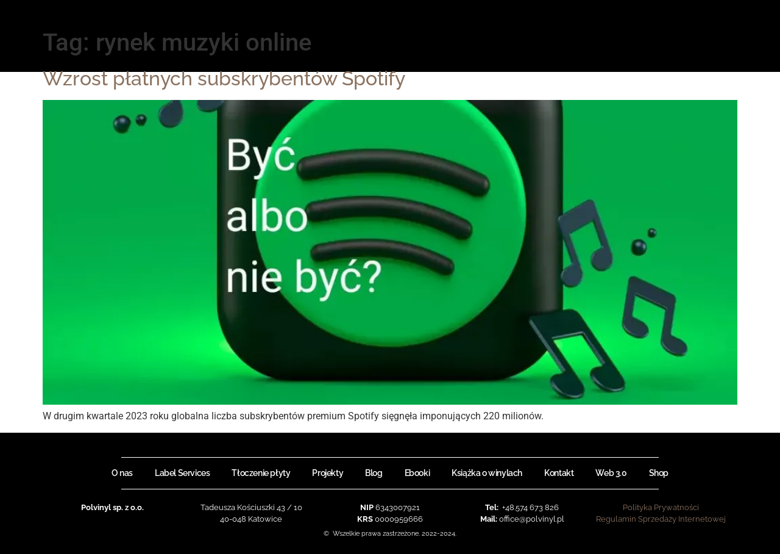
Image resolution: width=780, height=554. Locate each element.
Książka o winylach (487, 473)
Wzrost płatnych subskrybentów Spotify (224, 78)
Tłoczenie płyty (261, 473)
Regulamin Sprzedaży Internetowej (661, 519)
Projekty (327, 473)
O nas (122, 473)
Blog (373, 473)
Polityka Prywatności (661, 507)
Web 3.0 (610, 473)
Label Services (182, 473)
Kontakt (558, 473)
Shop (658, 473)
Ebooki (417, 473)
